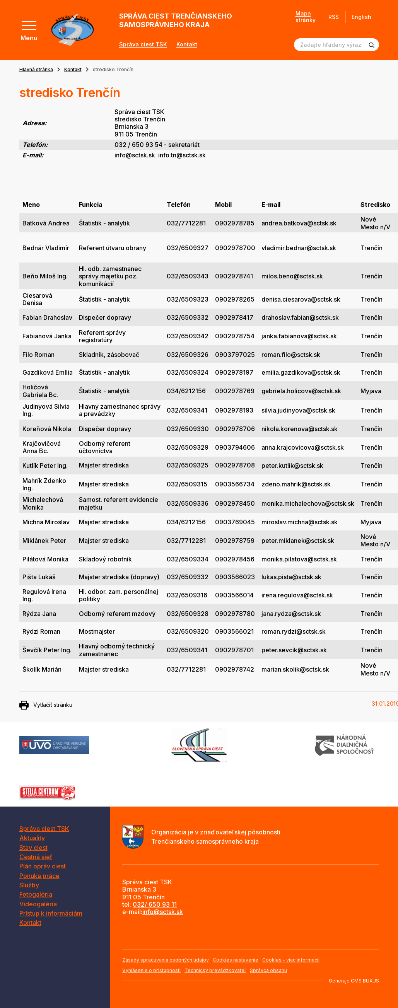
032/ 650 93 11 (155, 904)
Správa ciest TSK (143, 44)
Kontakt (186, 44)
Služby (29, 885)
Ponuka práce (39, 876)
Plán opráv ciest (42, 866)
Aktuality (32, 838)
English (361, 17)
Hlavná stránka (36, 69)
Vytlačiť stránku (45, 705)
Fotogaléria (35, 894)
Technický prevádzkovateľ (215, 970)
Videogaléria (38, 904)
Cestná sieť (35, 857)
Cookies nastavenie (235, 960)
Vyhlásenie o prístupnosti (151, 970)
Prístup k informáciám (50, 913)
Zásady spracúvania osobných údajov (165, 960)
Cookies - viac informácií (290, 960)
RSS (333, 17)
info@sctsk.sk (162, 912)
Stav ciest (33, 847)
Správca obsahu (268, 970)
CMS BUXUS (365, 981)
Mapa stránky (306, 16)
